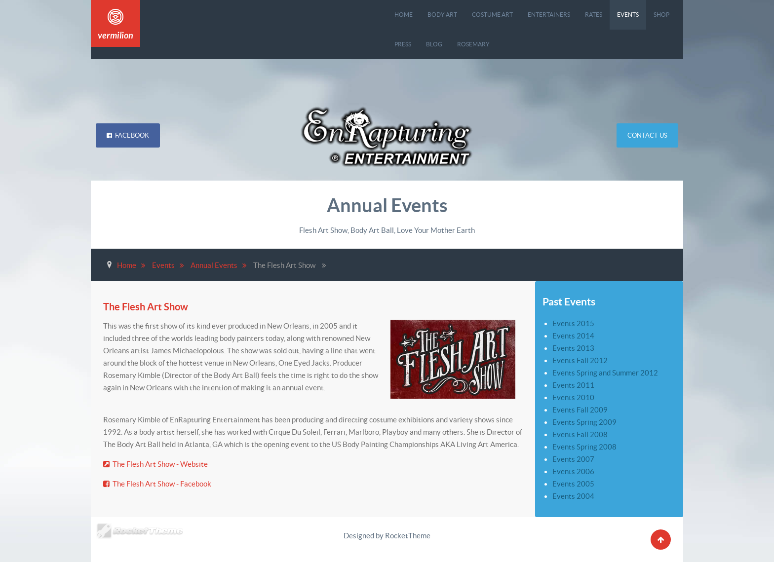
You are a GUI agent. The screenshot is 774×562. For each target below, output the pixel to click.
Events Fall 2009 (580, 410)
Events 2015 (573, 323)
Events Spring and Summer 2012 (605, 373)
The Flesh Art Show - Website (155, 464)
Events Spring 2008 (584, 447)
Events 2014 (573, 336)
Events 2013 (573, 348)
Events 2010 (573, 397)
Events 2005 (573, 484)
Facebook (128, 135)
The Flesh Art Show (148, 306)
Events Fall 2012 (580, 360)
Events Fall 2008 (580, 434)
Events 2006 (573, 471)
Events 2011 (573, 385)
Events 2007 (573, 459)
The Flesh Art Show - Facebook (157, 484)
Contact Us (647, 135)
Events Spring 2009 (584, 422)
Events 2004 (573, 496)
